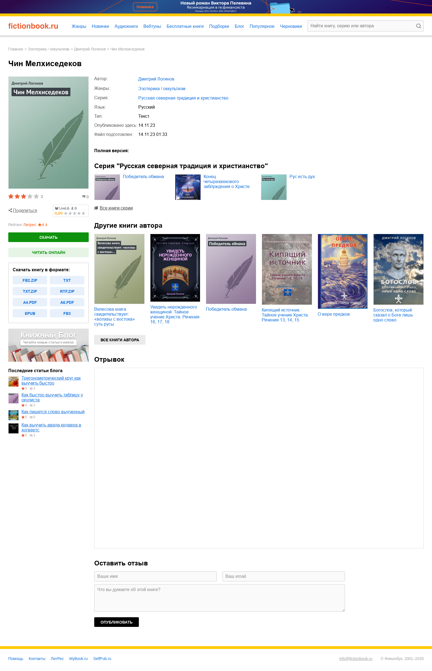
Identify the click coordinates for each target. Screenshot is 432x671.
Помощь (15, 658)
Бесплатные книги (185, 26)
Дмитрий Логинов (90, 49)
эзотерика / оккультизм (48, 49)
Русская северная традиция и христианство (183, 98)
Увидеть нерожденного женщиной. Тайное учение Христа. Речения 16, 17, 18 (174, 314)
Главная (15, 49)
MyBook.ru (78, 658)
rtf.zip (67, 291)
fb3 (67, 313)
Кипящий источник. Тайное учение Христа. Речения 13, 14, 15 (285, 315)
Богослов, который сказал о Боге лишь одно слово (393, 315)
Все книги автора (120, 340)
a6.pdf (67, 302)
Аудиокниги (126, 26)
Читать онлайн (48, 252)
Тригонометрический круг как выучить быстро (51, 380)
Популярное (262, 26)
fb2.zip (30, 280)
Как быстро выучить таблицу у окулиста (52, 397)
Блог (239, 26)
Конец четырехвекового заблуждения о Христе (227, 181)
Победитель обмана (143, 176)
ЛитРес (57, 658)
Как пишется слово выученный (53, 411)
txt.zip (30, 291)
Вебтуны (152, 26)
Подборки (219, 26)
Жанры (79, 26)
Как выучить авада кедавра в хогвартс (51, 427)
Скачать (48, 237)
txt (67, 280)
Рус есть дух (302, 176)
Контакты (37, 658)
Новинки (100, 26)
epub (30, 313)
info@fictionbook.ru (355, 658)
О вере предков (334, 314)
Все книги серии (116, 208)
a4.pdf (30, 302)
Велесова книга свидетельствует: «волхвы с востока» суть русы (114, 316)
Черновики (291, 26)
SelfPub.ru (102, 658)
